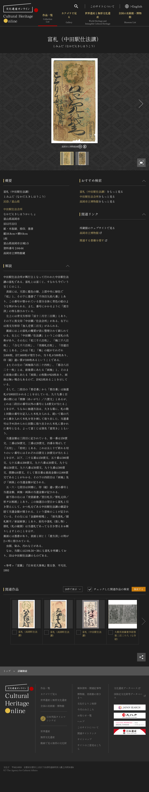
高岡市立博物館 (89, 201)
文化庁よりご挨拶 (86, 703)
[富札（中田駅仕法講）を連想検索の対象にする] (78, 632)
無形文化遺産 (47, 737)
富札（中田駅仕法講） (93, 192)
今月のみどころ (85, 709)
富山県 (15, 201)
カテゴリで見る (69, 18)
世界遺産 (45, 731)
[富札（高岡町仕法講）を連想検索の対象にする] (14, 632)
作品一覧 (48, 18)
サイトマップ (84, 739)
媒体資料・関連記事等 (89, 688)
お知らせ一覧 (84, 715)
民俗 (6, 201)
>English (133, 6)
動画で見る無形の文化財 (53, 743)
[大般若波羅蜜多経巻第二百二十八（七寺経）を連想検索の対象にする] (110, 632)
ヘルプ (81, 721)
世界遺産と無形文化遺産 (97, 18)
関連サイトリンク (86, 733)
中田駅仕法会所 (12, 209)
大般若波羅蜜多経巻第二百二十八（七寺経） (125, 635)
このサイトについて (102, 6)
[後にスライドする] (140, 103)
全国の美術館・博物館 (130, 18)
